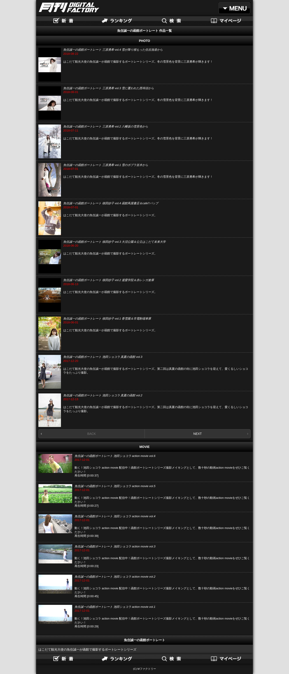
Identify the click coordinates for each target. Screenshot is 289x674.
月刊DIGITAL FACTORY (69, 7)
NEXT (197, 434)
